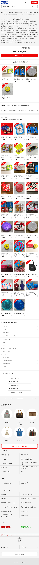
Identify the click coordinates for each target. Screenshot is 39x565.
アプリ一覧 (23, 547)
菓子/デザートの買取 (6, 110)
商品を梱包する (14, 381)
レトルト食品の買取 (18, 110)
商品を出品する (14, 378)
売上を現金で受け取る (15, 392)
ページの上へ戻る (19, 554)
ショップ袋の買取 (28, 110)
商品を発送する (14, 388)
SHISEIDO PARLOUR (4, 136)
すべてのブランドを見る (19, 446)
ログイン (26, 2)
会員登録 (34, 2)
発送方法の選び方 (14, 385)
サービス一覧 (4, 547)
